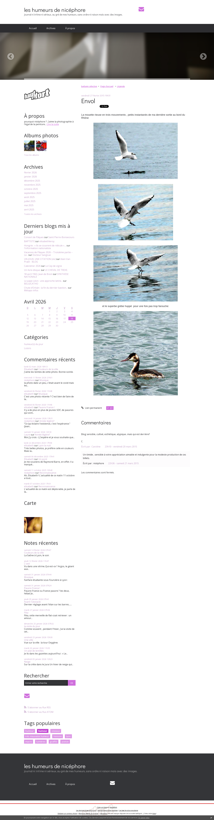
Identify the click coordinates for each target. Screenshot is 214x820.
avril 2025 (29, 209)
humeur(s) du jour (33, 344)
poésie (65, 741)
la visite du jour (32, 626)
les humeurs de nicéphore (54, 9)
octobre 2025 (31, 189)
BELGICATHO (31, 283)
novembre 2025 (32, 184)
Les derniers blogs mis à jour (86, 810)
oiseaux (56, 730)
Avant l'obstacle (32, 601)
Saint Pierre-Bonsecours (61, 237)
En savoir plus (143, 817)
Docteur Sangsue (42, 254)
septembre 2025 (32, 193)
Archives (50, 28)
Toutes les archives (33, 214)
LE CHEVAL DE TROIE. (56, 270)
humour (29, 730)
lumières (40, 741)
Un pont (42, 459)
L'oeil (27, 563)
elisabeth (29, 393)
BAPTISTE (29, 241)
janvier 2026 (30, 176)
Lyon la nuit (44, 445)
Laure (27, 434)
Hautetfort (113, 807)
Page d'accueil (106, 86)
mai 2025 (28, 205)
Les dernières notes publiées (108, 810)
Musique (44, 380)
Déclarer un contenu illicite (67, 814)
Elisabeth (29, 369)
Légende (121, 86)
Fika (26, 612)
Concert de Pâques (34, 237)
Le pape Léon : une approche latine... (43, 280)
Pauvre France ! (46, 407)
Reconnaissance (47, 472)
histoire (57, 736)
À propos (70, 28)
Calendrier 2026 (32, 265)
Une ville (28, 639)
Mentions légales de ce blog (88, 814)
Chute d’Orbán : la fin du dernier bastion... (45, 287)
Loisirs (27, 348)
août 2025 (29, 197)
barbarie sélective (89, 86)
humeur (42, 730)
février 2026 (30, 172)
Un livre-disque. (32, 270)
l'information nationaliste (37, 248)
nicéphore (29, 380)
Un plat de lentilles (34, 650)
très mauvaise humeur (37, 736)
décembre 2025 (32, 180)
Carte (30, 503)
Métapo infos (31, 290)
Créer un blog (102, 807)
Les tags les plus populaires (128, 810)
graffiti (53, 741)
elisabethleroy (46, 241)
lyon (68, 736)
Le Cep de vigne (53, 265)
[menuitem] (33, 28)
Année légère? (46, 421)
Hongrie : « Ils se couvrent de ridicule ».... (45, 245)
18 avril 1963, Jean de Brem (38, 274)
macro (28, 741)
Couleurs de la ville (48, 369)
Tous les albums (31, 155)
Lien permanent (91, 407)
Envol (88, 101)
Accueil (33, 28)
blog (154, 814)
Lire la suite (53, 124)
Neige (27, 661)
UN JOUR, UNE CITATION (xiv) (40, 259)
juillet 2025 (29, 201)
